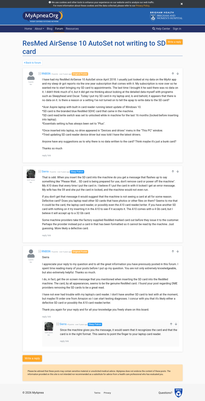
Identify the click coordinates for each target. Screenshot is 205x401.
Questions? (165, 393)
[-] (40, 73)
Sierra (45, 171)
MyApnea (38, 392)
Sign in (177, 28)
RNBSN (45, 73)
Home (28, 28)
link (49, 155)
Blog (49, 28)
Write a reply (32, 358)
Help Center (161, 28)
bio (31, 84)
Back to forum (32, 62)
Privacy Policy (142, 5)
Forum (59, 28)
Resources (72, 28)
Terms (97, 393)
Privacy (107, 393)
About (38, 28)
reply (44, 155)
